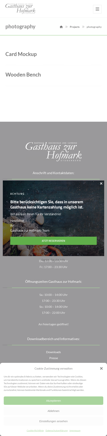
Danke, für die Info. (53, 259)
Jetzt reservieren (53, 241)
